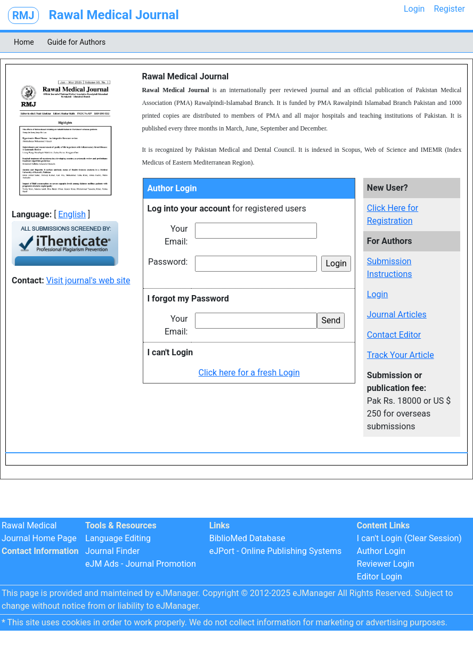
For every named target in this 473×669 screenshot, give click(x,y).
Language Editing (118, 538)
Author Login (381, 551)
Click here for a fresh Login (249, 373)
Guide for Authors (76, 42)
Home (24, 42)
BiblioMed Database (247, 538)
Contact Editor (394, 335)
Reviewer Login (385, 564)
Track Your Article (400, 355)
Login (414, 9)
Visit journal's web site (88, 280)
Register (449, 9)
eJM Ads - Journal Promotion (140, 564)
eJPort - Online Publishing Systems (275, 551)
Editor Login (379, 577)
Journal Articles (397, 314)
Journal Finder (112, 551)
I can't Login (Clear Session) (409, 538)
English (72, 214)
